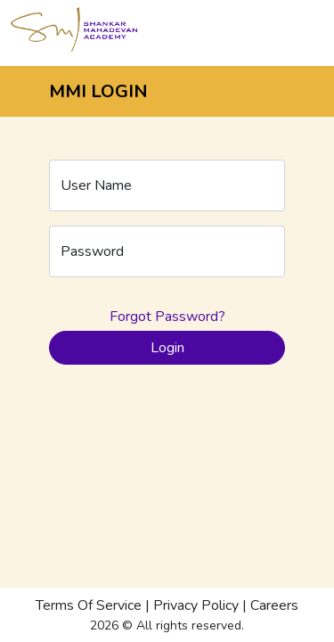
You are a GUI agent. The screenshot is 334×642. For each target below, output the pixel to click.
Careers (274, 605)
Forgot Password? (167, 316)
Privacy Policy (196, 605)
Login (167, 348)
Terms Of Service (89, 605)
